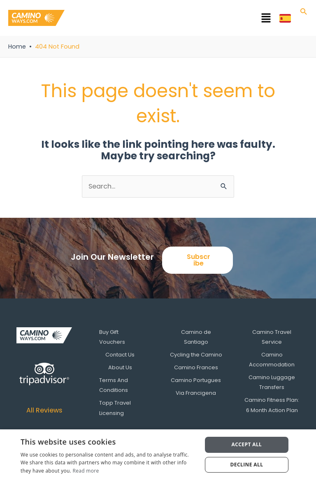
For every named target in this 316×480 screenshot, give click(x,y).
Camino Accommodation (272, 359)
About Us (120, 366)
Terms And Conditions (115, 384)
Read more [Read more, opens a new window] (86, 470)
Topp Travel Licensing (116, 407)
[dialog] (158, 454)
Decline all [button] (246, 464)
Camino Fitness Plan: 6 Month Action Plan (271, 404)
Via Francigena (196, 392)
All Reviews (44, 410)
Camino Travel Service (271, 337)
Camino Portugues (196, 379)
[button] (172, 19)
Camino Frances (196, 366)
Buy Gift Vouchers (114, 337)
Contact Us (120, 354)
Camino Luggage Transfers (272, 381)
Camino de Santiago (196, 337)
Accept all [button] (247, 444)
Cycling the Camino (196, 354)
